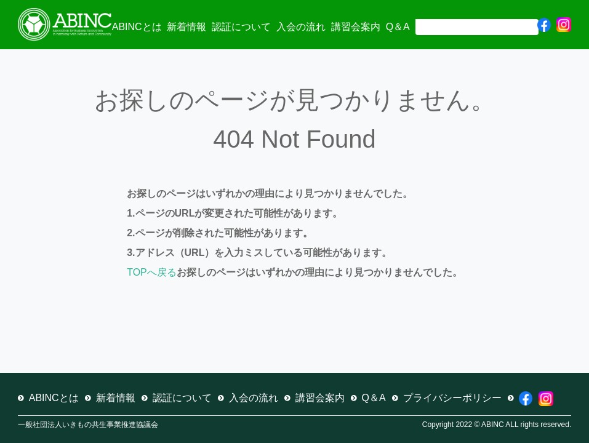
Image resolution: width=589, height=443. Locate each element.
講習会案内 (355, 27)
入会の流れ (301, 27)
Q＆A (398, 27)
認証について (241, 27)
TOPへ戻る (152, 272)
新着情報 (186, 27)
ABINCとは (137, 27)
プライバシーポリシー (452, 398)
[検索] (475, 26)
